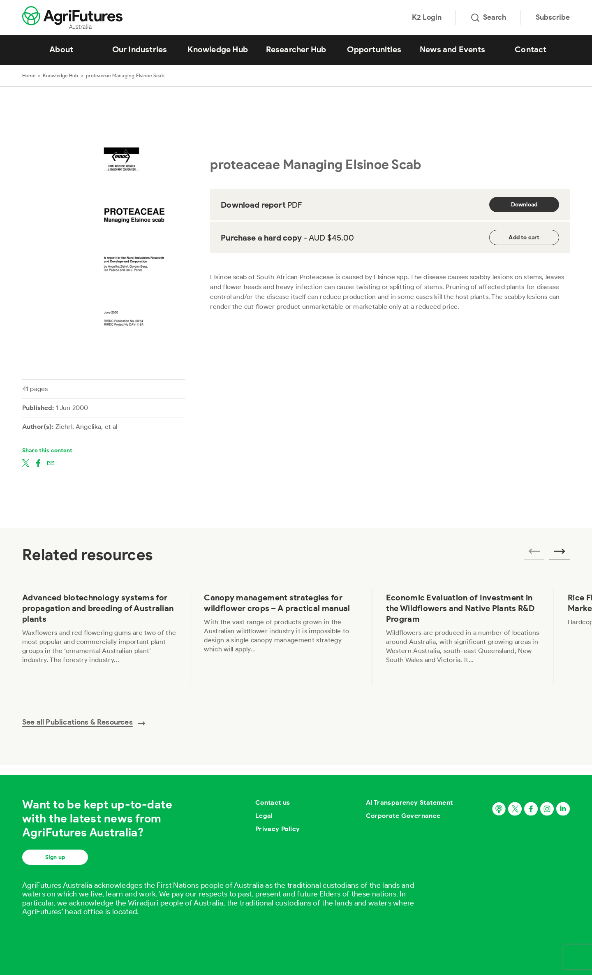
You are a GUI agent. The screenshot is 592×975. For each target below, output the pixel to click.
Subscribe (553, 17)
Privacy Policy (277, 829)
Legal (264, 816)
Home (28, 75)
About (61, 49)
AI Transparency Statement (409, 802)
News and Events (452, 49)
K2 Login (427, 17)
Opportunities (374, 49)
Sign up (55, 857)
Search (488, 17)
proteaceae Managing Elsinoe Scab (125, 75)
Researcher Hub (296, 49)
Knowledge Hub (217, 49)
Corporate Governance (403, 816)
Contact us (272, 802)
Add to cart (524, 237)
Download (524, 204)
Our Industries (139, 49)
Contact (530, 49)
